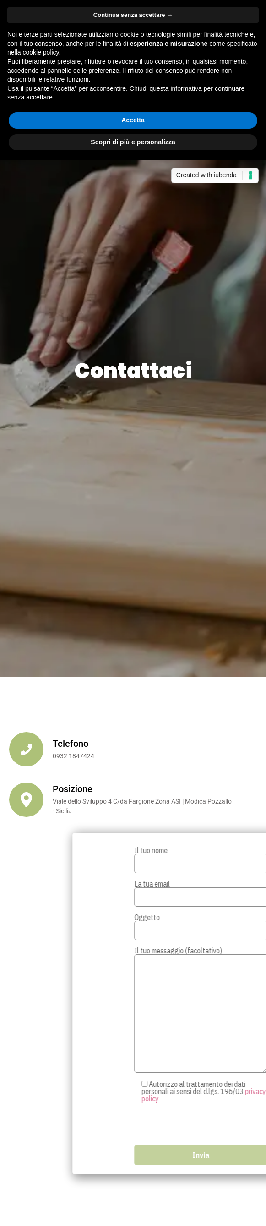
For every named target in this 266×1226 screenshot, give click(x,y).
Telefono (70, 743)
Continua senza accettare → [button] (133, 14)
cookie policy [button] (40, 52)
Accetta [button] (133, 120)
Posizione (72, 788)
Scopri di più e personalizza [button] (133, 142)
